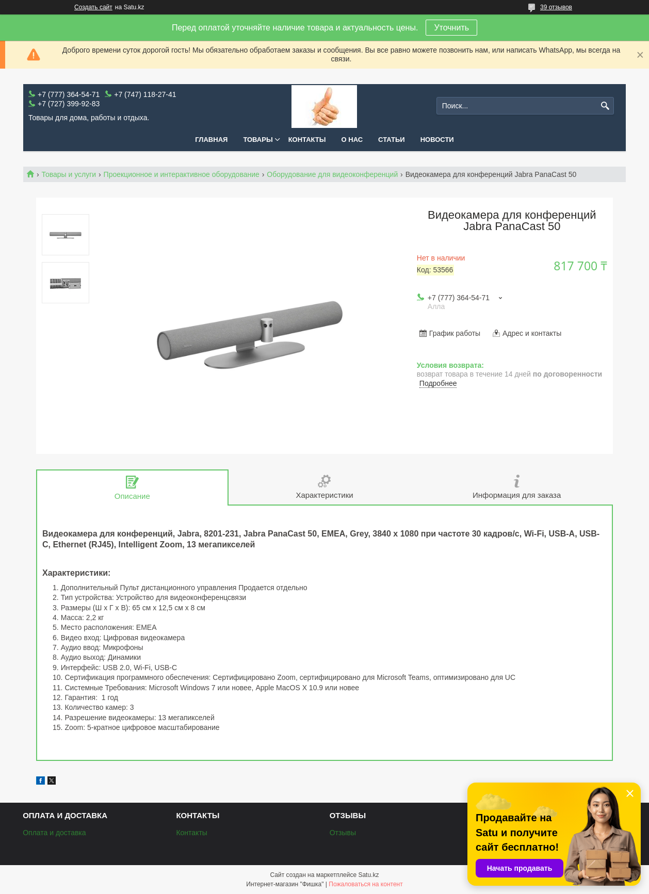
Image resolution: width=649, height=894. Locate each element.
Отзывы (343, 832)
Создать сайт (93, 7)
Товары (257, 139)
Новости (437, 139)
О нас (352, 139)
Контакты (307, 139)
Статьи (391, 139)
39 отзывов (556, 7)
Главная (211, 139)
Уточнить (451, 27)
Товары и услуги (68, 174)
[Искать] (605, 106)
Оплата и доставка (54, 832)
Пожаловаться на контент (365, 884)
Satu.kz (368, 875)
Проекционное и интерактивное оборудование (181, 174)
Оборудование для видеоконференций (332, 174)
